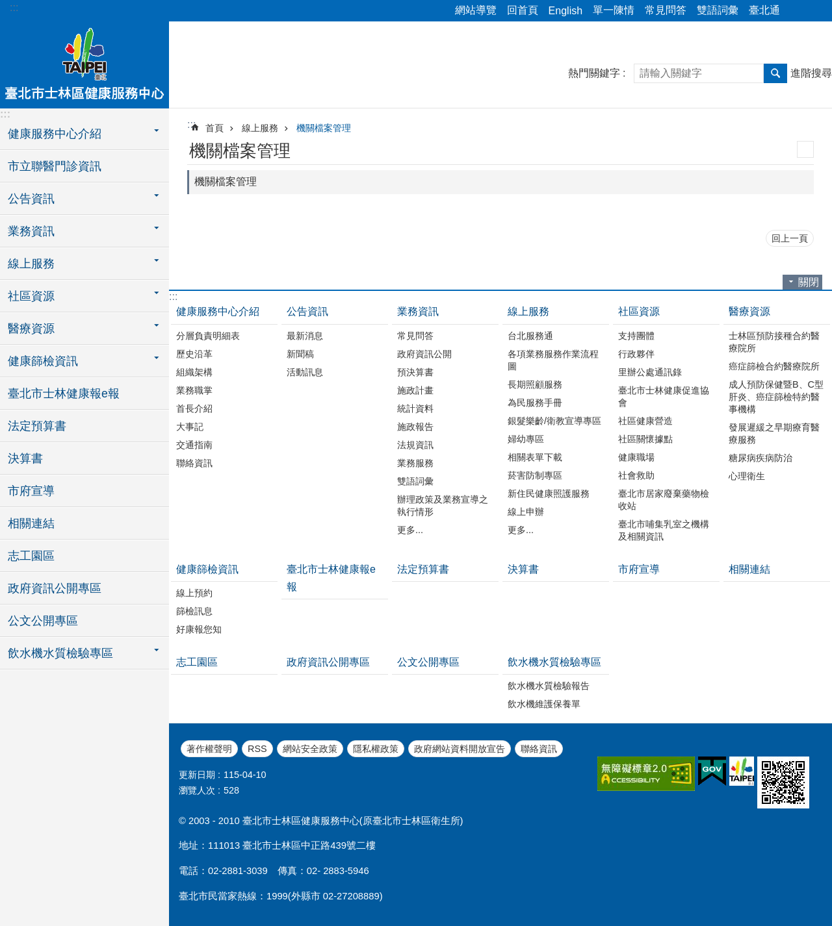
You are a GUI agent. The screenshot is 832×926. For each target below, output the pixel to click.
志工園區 (31, 555)
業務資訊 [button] (31, 231)
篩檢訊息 (194, 611)
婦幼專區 (526, 439)
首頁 (214, 128)
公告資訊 (307, 311)
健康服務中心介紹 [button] (54, 133)
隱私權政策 (375, 749)
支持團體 (636, 336)
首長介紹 (194, 408)
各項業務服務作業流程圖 (553, 360)
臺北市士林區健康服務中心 (84, 63)
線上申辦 (526, 512)
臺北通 (764, 10)
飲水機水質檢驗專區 (554, 662)
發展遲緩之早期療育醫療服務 (774, 433)
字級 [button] (814, 11)
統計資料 (415, 408)
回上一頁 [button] (790, 238)
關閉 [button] (808, 282)
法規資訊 (415, 445)
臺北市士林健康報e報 (64, 393)
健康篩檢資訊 (207, 569)
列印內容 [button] (805, 149)
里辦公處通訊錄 (650, 372)
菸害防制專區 (535, 475)
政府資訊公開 (424, 354)
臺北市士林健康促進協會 (663, 396)
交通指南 (194, 445)
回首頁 (522, 10)
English (565, 10)
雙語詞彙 (717, 10)
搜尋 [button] (775, 73)
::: (14, 7)
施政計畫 (415, 390)
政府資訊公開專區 (54, 588)
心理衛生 (747, 476)
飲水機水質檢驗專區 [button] (60, 653)
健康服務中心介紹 (217, 311)
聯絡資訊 (194, 463)
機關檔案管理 (323, 128)
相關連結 (31, 523)
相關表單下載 (535, 457)
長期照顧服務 (535, 384)
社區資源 (639, 311)
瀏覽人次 (197, 790)
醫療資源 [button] (31, 328)
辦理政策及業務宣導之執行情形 (442, 505)
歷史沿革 (194, 354)
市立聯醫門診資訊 (54, 166)
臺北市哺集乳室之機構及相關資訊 (663, 530)
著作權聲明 (209, 749)
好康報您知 (199, 629)
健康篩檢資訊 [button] (43, 361)
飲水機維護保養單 (544, 704)
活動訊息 (305, 372)
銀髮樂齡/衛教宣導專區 (554, 421)
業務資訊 (418, 311)
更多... (410, 530)
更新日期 (197, 775)
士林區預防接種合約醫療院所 (774, 342)
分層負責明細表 (208, 336)
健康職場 (636, 457)
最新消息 (305, 336)
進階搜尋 (811, 73)
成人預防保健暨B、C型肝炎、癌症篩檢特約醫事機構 (776, 396)
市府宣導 (31, 490)
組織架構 (194, 372)
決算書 (25, 458)
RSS (257, 749)
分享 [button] (796, 11)
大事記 (189, 426)
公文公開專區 (43, 620)
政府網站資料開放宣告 (459, 749)
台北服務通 (530, 336)
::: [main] (191, 124)
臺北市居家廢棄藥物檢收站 (663, 499)
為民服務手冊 (535, 402)
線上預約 (194, 593)
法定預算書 (37, 425)
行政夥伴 (636, 354)
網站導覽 (476, 10)
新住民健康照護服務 (549, 493)
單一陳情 (613, 10)
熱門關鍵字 (594, 73)
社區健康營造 (645, 421)
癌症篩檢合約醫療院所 (774, 366)
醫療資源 (749, 311)
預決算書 (415, 372)
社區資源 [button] (31, 296)
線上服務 (260, 128)
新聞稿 (300, 354)
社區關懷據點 (645, 439)
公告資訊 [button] (31, 198)
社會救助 (636, 475)
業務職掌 (194, 390)
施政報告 (415, 426)
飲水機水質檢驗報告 (549, 686)
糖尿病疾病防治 (760, 458)
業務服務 (415, 463)
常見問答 (665, 10)
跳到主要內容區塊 (6, 6)
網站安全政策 (310, 749)
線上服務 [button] (31, 263)
